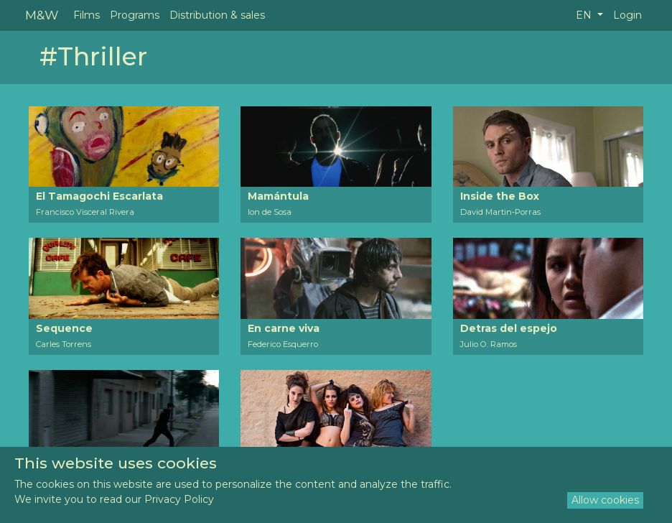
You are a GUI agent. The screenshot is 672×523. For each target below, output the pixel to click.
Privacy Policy (179, 499)
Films (86, 15)
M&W (41, 14)
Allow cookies (605, 500)
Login (627, 15)
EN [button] (585, 15)
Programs (134, 15)
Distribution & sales (217, 15)
